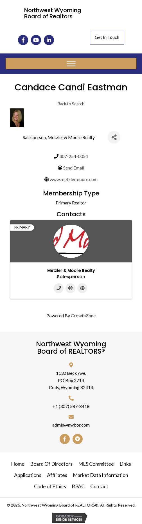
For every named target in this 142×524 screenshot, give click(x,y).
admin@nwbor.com (71, 424)
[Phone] (59, 288)
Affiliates (57, 475)
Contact (99, 486)
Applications (27, 475)
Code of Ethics (50, 486)
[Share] (114, 137)
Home (17, 464)
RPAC (78, 486)
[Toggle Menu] (71, 63)
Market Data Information (100, 475)
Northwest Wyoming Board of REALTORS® (71, 347)
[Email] (70, 288)
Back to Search (71, 103)
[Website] (82, 288)
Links (125, 464)
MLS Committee (96, 464)
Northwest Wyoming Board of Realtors (52, 13)
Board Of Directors (51, 464)
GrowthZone (83, 315)
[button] (23, 40)
